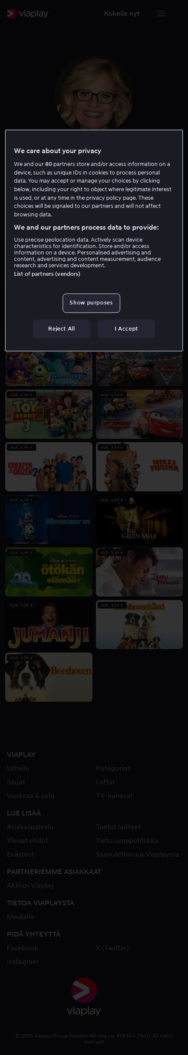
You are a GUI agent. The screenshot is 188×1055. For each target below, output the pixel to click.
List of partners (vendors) (47, 274)
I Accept (126, 328)
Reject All (61, 328)
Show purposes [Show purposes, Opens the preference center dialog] (91, 303)
